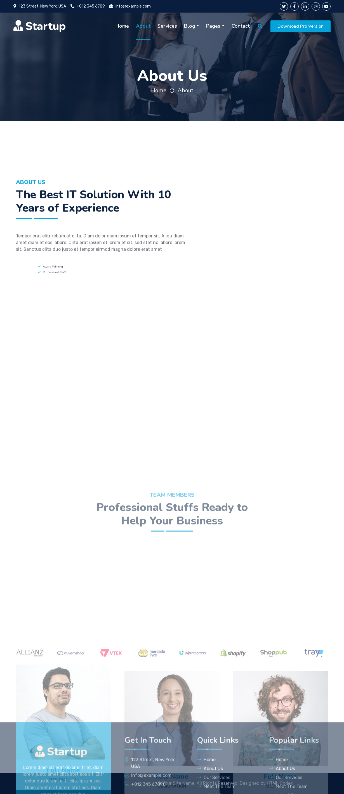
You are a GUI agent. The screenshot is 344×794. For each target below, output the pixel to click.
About (143, 26)
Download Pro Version (300, 26)
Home (122, 26)
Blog (189, 26)
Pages (213, 26)
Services (167, 26)
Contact (241, 26)
